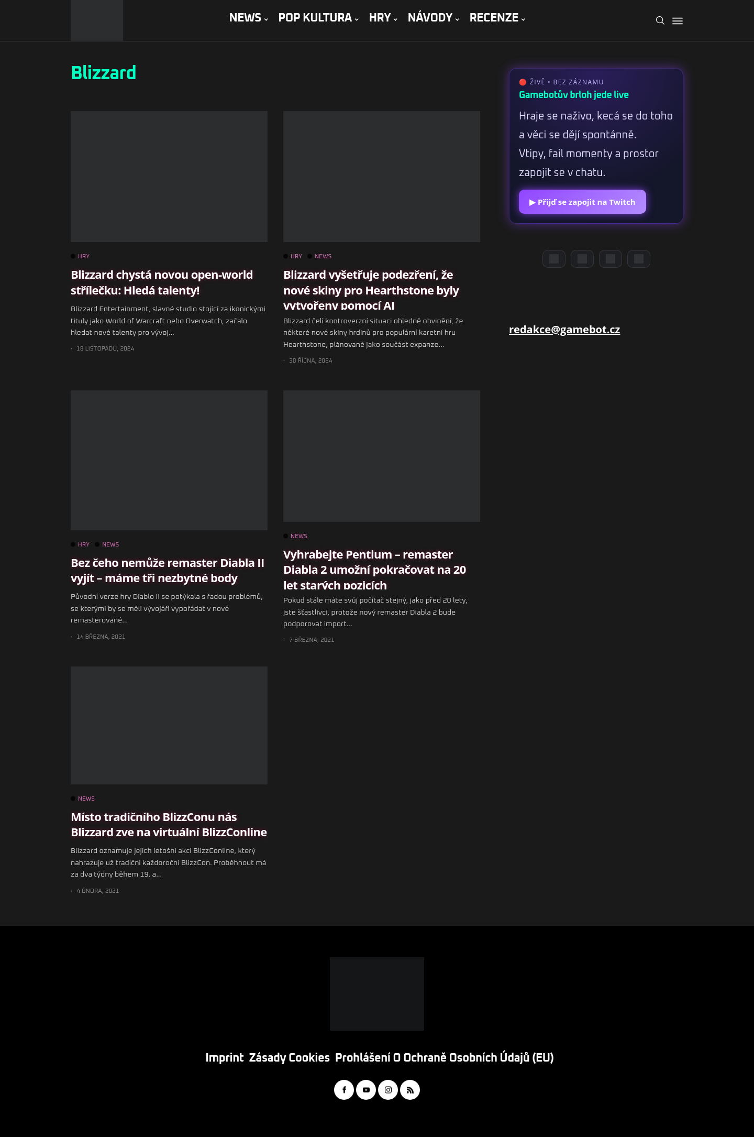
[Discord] (554, 259)
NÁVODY (430, 18)
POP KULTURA (315, 18)
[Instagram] (610, 259)
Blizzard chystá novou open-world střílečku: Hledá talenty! (162, 281)
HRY (380, 18)
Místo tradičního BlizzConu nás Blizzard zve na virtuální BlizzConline (169, 823)
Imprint (224, 1058)
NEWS (245, 18)
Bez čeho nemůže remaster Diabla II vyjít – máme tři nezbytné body (167, 569)
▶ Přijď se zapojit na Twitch (582, 201)
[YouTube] (582, 259)
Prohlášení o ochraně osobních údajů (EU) (444, 1058)
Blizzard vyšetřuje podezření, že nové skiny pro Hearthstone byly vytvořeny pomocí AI (371, 289)
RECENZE (493, 18)
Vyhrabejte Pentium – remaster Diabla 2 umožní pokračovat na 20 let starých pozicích (374, 569)
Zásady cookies (289, 1058)
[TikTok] (638, 259)
